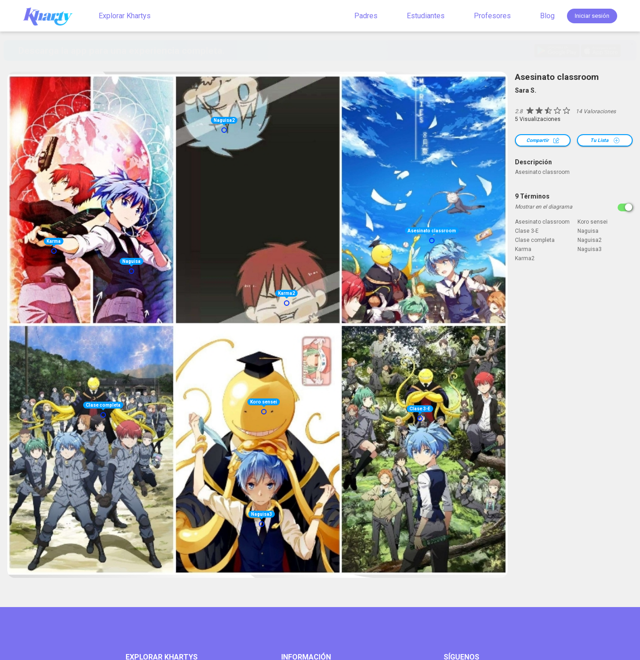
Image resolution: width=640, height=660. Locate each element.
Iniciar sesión (592, 15)
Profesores (492, 15)
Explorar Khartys (125, 15)
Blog (547, 15)
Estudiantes (426, 15)
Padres (366, 15)
